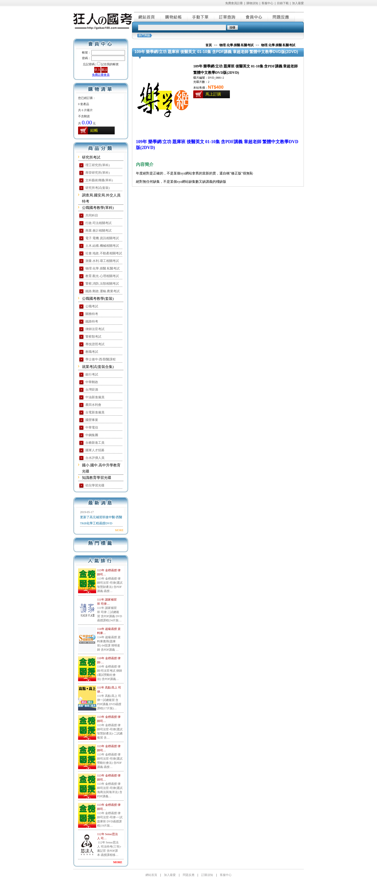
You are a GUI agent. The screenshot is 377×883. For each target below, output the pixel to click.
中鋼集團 (91, 435)
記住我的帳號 (110, 64)
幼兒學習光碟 (94, 485)
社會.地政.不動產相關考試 (103, 253)
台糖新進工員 (94, 442)
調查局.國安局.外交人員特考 (101, 198)
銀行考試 (91, 374)
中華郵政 (91, 382)
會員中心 (254, 16)
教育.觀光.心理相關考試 (102, 276)
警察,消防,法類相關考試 (102, 283)
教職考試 (91, 352)
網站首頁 (147, 16)
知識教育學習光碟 (96, 478)
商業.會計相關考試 (98, 230)
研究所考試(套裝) (97, 188)
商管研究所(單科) (97, 172)
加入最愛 (298, 3)
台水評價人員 (94, 458)
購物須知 (252, 3)
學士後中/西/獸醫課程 (100, 359)
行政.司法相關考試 (98, 223)
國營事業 (91, 420)
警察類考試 (93, 336)
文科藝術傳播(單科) (99, 180)
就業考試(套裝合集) (98, 367)
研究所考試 (91, 157)
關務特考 (91, 314)
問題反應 (281, 16)
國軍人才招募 (94, 450)
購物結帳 (174, 16)
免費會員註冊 (234, 3)
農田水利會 (93, 405)
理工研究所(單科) (97, 165)
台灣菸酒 (91, 389)
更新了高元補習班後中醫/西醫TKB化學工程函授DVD (101, 520)
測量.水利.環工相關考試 (102, 261)
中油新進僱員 (94, 397)
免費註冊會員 (101, 74)
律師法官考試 (94, 329)
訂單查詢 (227, 16)
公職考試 (91, 306)
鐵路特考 (91, 321)
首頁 (208, 45)
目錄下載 (283, 3)
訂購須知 (207, 875)
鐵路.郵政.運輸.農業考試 (102, 291)
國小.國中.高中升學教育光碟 (101, 468)
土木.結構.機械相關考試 (102, 246)
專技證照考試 (94, 344)
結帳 (94, 130)
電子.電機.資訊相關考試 (102, 238)
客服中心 (267, 3)
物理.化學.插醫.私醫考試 (102, 268)
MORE (119, 530)
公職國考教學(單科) (98, 208)
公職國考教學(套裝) (98, 299)
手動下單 (201, 16)
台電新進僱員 (94, 412)
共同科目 (91, 215)
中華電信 (91, 427)
